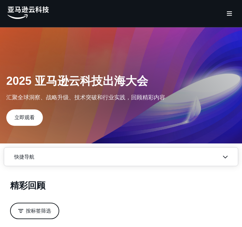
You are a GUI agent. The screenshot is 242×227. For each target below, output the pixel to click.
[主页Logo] (28, 17)
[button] (24, 117)
